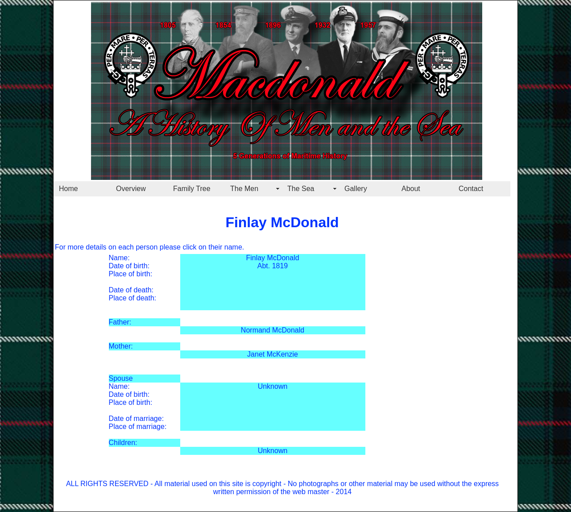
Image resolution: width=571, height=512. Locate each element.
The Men (244, 188)
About (410, 188)
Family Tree (192, 188)
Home (68, 188)
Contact (471, 188)
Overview (131, 188)
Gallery (355, 188)
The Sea (300, 188)
